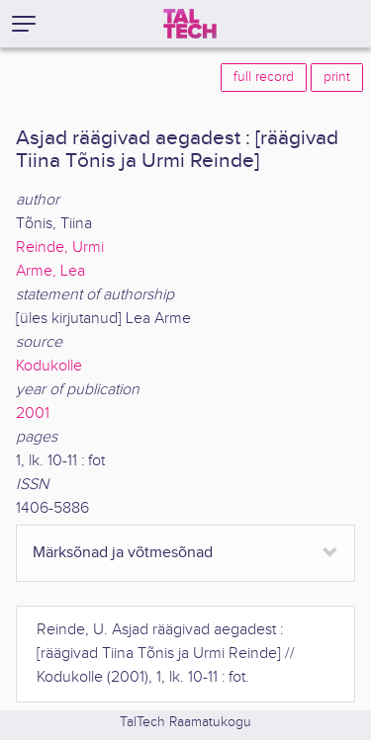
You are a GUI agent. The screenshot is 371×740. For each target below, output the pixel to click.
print (337, 77)
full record (263, 77)
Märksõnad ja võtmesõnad (123, 552)
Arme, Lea (50, 271)
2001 (32, 413)
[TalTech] (190, 24)
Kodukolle (49, 366)
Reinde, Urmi (60, 247)
